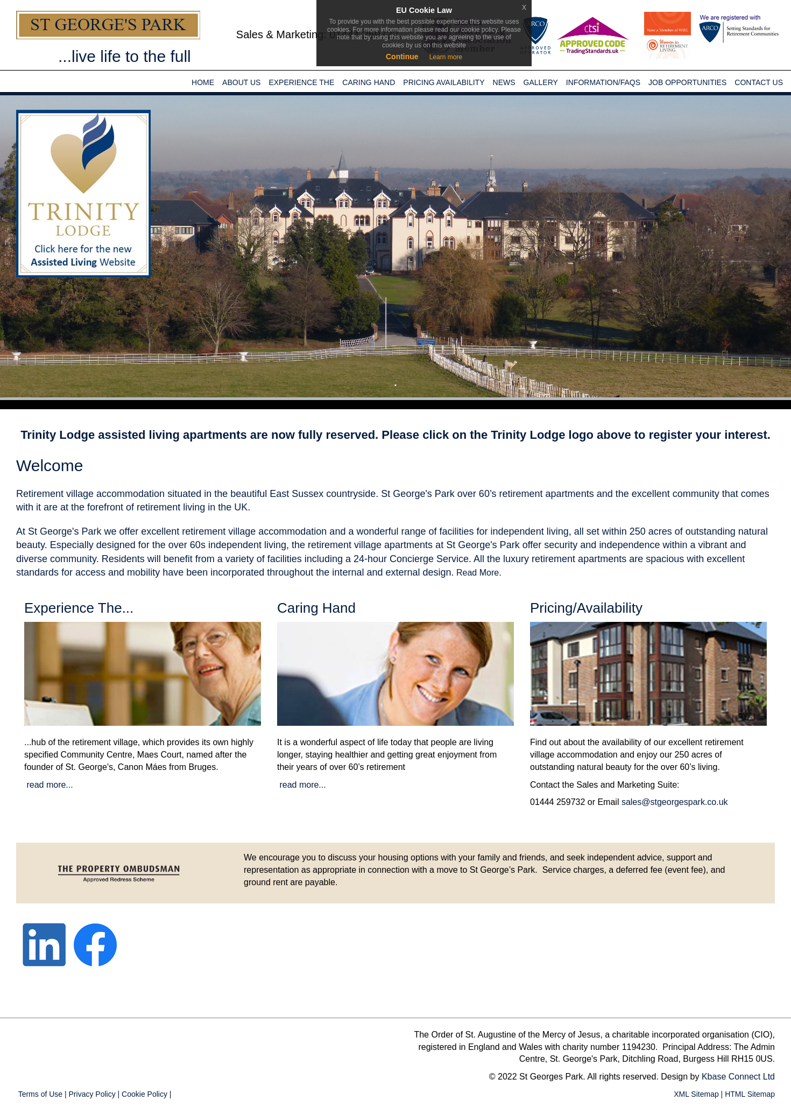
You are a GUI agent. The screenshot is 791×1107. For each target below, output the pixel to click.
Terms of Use (39, 1094)
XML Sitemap (695, 1094)
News (504, 82)
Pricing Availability (443, 82)
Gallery (541, 82)
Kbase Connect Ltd (738, 1076)
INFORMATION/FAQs (603, 82)
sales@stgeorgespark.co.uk (675, 802)
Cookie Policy (143, 1094)
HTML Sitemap (749, 1094)
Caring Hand (368, 82)
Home (203, 82)
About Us (241, 82)
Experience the (301, 82)
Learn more (445, 57)
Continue (402, 56)
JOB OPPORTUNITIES (687, 82)
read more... (48, 784)
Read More (477, 572)
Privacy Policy (91, 1094)
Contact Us (758, 82)
